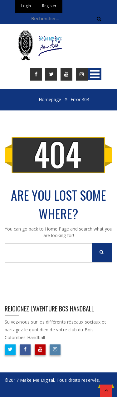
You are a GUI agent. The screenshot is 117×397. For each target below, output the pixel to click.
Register (49, 5)
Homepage (50, 99)
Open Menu (94, 74)
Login (26, 5)
